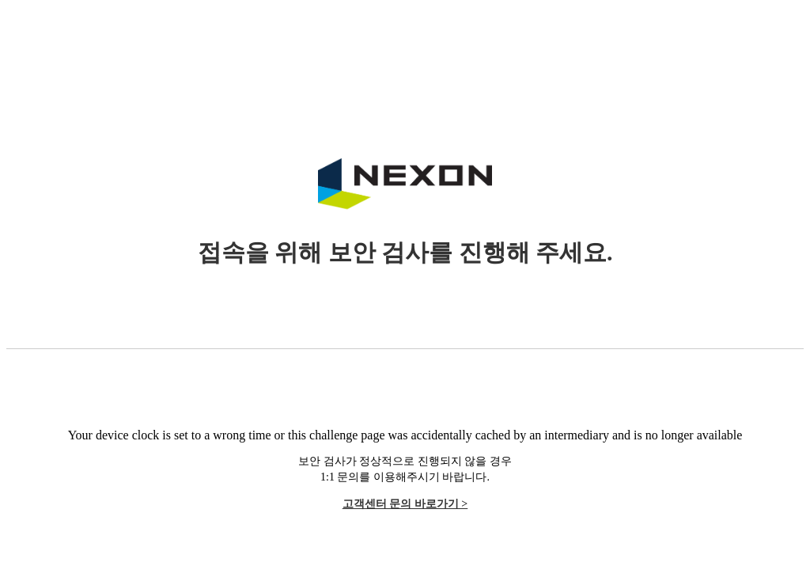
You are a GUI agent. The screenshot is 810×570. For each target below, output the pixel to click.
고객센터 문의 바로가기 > (405, 504)
